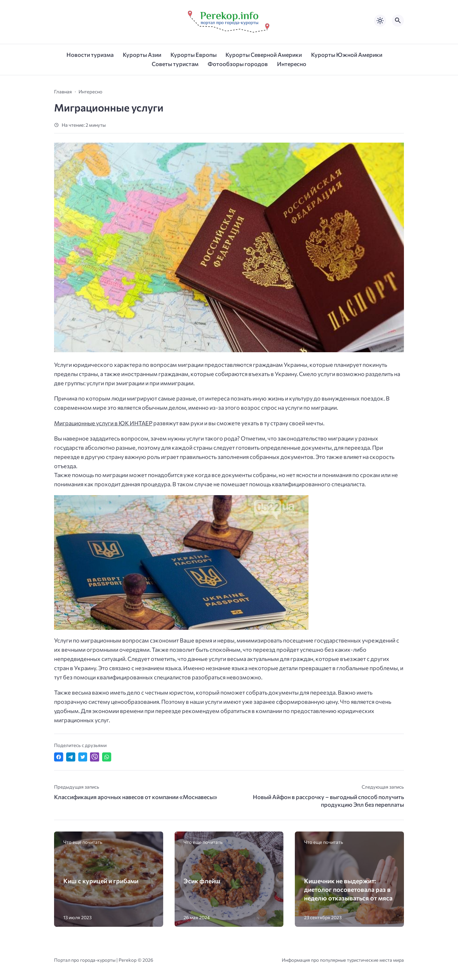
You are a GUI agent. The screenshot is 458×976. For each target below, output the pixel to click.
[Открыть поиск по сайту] (398, 21)
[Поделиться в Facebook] (58, 757)
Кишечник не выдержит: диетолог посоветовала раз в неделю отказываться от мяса (348, 889)
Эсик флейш (202, 881)
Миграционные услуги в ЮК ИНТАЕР (103, 423)
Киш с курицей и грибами (100, 881)
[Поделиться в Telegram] (70, 757)
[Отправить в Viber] (94, 757)
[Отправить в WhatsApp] (106, 757)
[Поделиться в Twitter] (82, 757)
